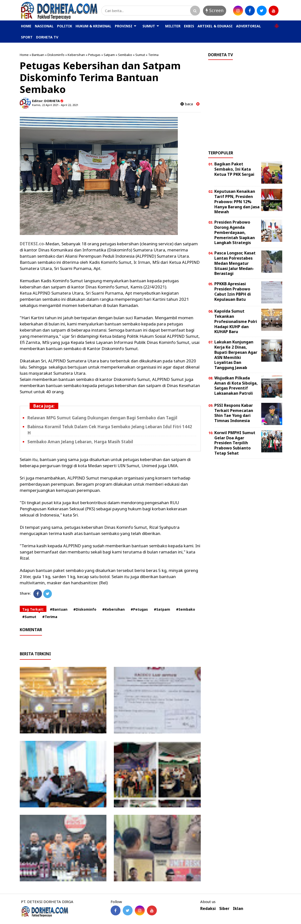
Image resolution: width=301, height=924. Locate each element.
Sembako (125, 55)
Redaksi (208, 908)
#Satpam (162, 609)
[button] (276, 23)
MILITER (173, 26)
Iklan (238, 908)
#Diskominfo (84, 609)
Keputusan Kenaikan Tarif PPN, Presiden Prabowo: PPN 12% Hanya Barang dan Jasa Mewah (237, 201)
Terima (153, 55)
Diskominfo (55, 55)
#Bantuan (58, 609)
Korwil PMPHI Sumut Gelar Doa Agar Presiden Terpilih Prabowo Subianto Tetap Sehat (234, 443)
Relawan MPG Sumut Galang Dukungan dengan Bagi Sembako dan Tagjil (102, 418)
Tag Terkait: (33, 609)
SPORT (27, 37)
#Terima (49, 616)
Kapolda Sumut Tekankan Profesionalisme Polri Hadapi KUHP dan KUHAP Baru (235, 321)
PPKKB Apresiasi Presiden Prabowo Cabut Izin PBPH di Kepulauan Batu (232, 291)
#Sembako (185, 609)
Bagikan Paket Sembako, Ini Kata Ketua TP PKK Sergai (234, 169)
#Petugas (139, 609)
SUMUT (148, 26)
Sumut (140, 55)
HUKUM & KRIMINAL (93, 26)
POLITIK (64, 26)
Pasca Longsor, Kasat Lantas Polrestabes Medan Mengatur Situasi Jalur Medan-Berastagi (235, 263)
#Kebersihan (113, 609)
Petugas (94, 55)
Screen (214, 10)
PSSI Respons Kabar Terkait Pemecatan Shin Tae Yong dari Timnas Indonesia (233, 413)
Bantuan (38, 55)
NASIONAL (44, 26)
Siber (224, 908)
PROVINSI (123, 26)
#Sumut (29, 616)
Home (24, 55)
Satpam (109, 55)
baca (187, 104)
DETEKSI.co (32, 244)
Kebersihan (76, 55)
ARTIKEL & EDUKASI (215, 26)
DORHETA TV (47, 37)
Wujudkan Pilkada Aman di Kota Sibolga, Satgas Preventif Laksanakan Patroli (236, 385)
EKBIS (189, 26)
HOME (26, 26)
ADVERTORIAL (248, 26)
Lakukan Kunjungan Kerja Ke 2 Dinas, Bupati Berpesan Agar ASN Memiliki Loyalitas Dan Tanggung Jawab (235, 354)
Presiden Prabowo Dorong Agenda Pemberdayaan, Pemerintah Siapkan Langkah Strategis (234, 232)
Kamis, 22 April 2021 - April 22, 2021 (55, 105)
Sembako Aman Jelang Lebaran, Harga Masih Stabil (80, 441)
